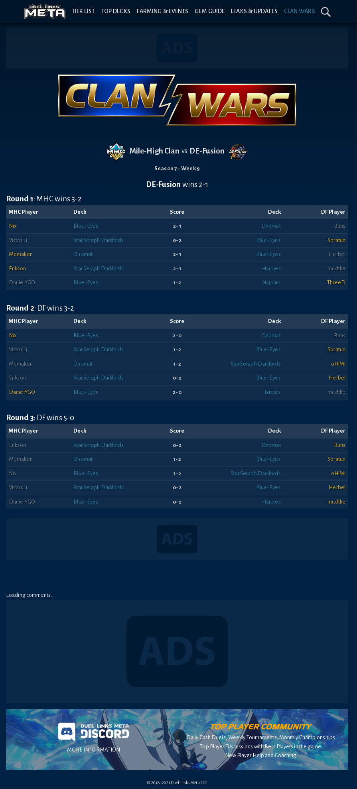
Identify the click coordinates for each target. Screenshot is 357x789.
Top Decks (115, 11)
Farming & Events (163, 11)
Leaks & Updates (254, 11)
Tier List (83, 11)
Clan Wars (299, 11)
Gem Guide (210, 11)
